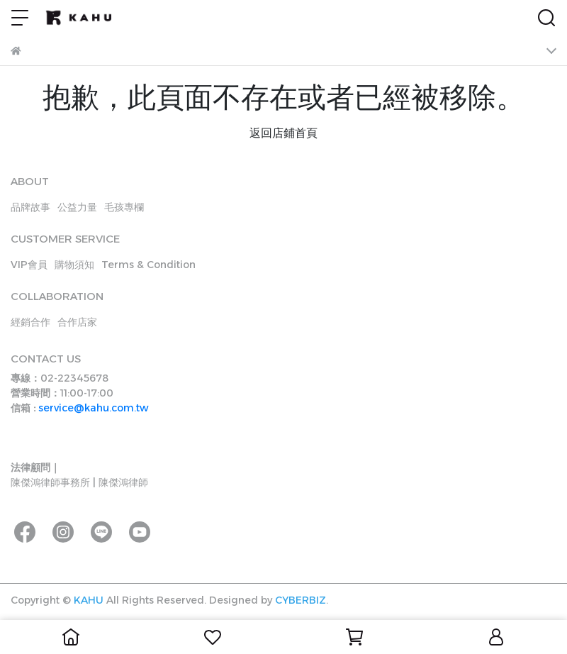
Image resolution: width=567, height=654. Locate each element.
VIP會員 (29, 264)
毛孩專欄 (124, 207)
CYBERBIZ (300, 600)
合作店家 (77, 322)
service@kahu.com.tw (93, 407)
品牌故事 (30, 207)
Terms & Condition (148, 264)
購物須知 (74, 264)
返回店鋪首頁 (283, 133)
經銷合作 (30, 322)
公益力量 (77, 207)
